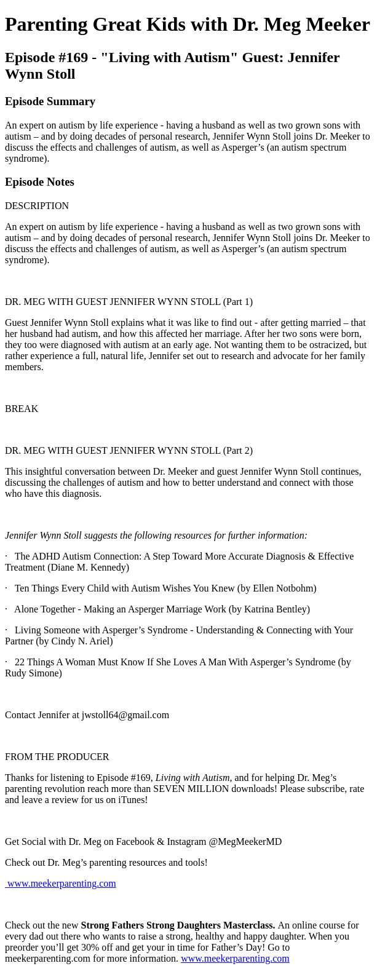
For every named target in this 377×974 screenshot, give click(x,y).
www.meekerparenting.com (60, 883)
